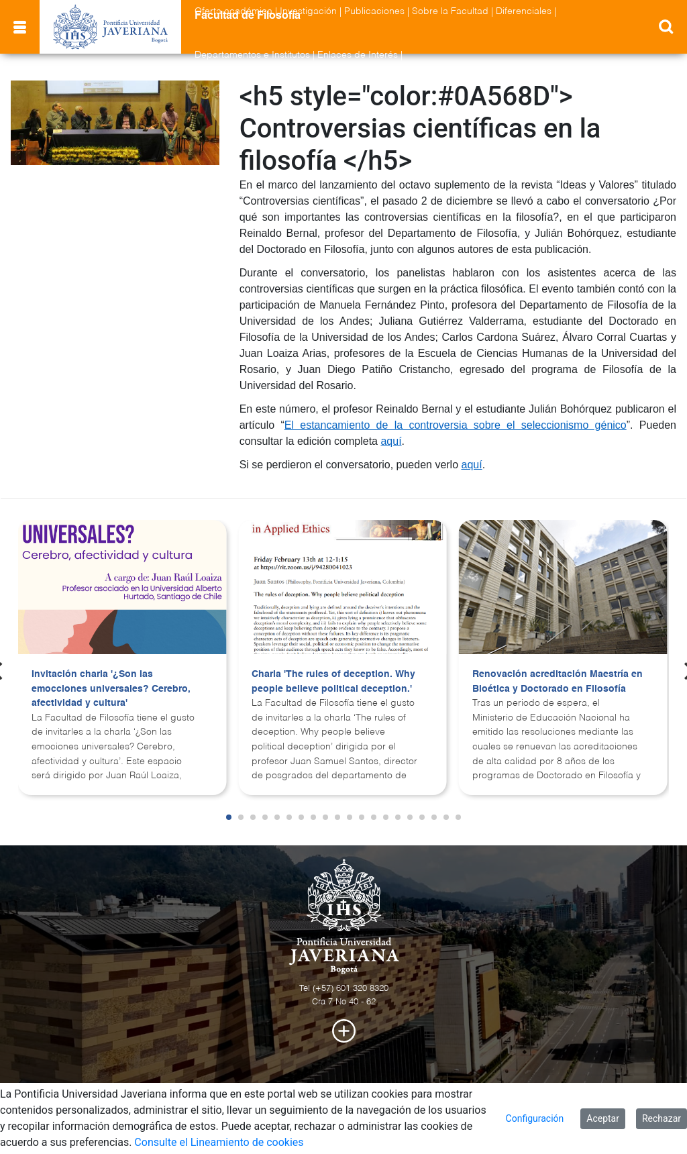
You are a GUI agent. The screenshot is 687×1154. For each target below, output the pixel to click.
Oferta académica (233, 11)
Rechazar (661, 1118)
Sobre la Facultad (450, 11)
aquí (390, 441)
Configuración (535, 1118)
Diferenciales (523, 11)
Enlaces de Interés (357, 55)
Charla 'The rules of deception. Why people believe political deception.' (333, 682)
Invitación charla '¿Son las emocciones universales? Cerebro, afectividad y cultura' (111, 689)
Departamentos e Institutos (252, 55)
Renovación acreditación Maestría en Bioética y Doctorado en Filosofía (557, 682)
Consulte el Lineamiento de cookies (218, 1142)
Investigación (308, 11)
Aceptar (602, 1118)
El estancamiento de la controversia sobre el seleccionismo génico (455, 425)
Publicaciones (374, 11)
